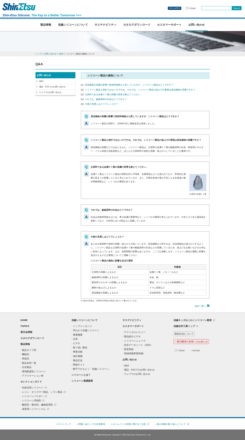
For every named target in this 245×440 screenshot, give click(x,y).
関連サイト (79, 364)
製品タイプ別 (29, 350)
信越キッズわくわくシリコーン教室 (193, 320)
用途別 (25, 358)
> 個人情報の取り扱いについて (170, 424)
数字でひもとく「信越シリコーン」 (92, 369)
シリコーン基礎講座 (82, 380)
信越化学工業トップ (184, 326)
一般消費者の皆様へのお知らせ (191, 341)
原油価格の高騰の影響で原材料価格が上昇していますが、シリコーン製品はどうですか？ (129, 85)
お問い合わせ (196, 24)
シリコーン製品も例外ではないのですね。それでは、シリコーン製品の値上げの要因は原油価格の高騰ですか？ (140, 89)
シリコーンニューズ (134, 340)
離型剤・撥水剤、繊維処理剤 (37, 404)
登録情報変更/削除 (134, 353)
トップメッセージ (82, 326)
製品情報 (45, 24)
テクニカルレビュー (134, 332)
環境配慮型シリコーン (34, 371)
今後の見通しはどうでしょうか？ (101, 104)
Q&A (41, 81)
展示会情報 (26, 332)
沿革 (75, 339)
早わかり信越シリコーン (86, 330)
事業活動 (78, 351)
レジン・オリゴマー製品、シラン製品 (42, 392)
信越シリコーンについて (73, 24)
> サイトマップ (63, 424)
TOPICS (24, 326)
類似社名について (184, 333)
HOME (24, 320)
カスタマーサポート (169, 24)
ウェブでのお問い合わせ (50, 92)
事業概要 (78, 334)
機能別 (25, 354)
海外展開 (78, 356)
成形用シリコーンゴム (34, 409)
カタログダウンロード (136, 24)
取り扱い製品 (80, 347)
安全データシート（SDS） (138, 345)
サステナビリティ (105, 24)
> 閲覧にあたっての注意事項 (91, 424)
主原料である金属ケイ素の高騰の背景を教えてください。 (113, 94)
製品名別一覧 (29, 363)
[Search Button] (237, 8)
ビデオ (76, 343)
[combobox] (216, 8)
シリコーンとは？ (81, 374)
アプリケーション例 (32, 375)
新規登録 (129, 349)
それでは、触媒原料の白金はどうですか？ (106, 99)
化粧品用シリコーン (32, 387)
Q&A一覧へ (202, 306)
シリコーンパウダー (32, 396)
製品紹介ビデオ (132, 336)
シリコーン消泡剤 (31, 400)
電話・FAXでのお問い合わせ (52, 87)
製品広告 (78, 360)
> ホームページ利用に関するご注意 (128, 424)
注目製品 (26, 367)
